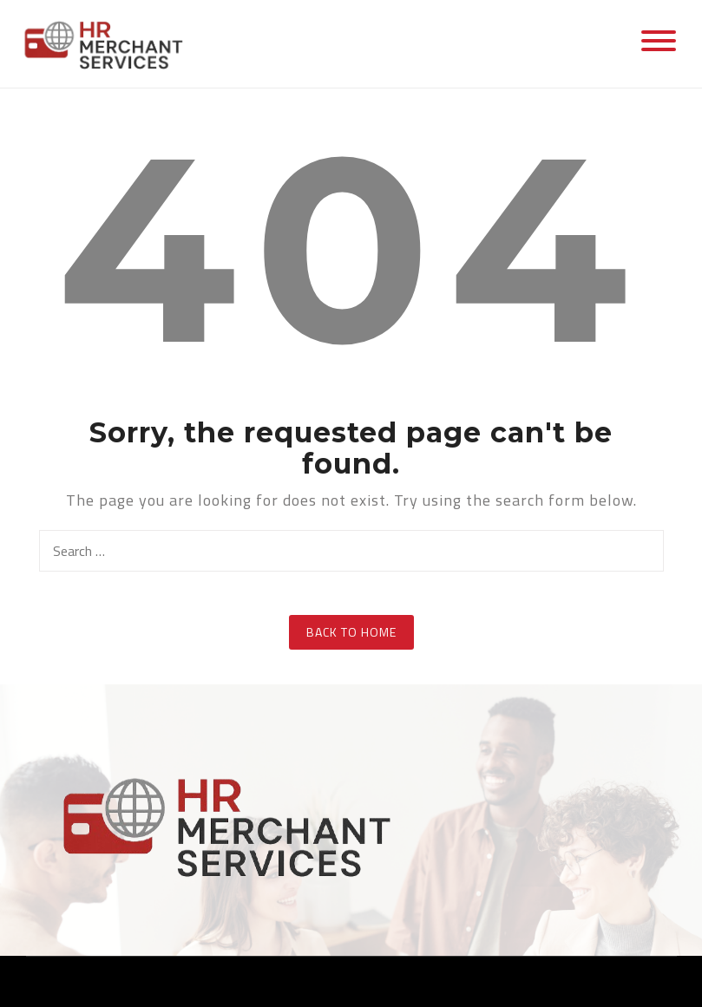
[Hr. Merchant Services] (108, 42)
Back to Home (351, 632)
